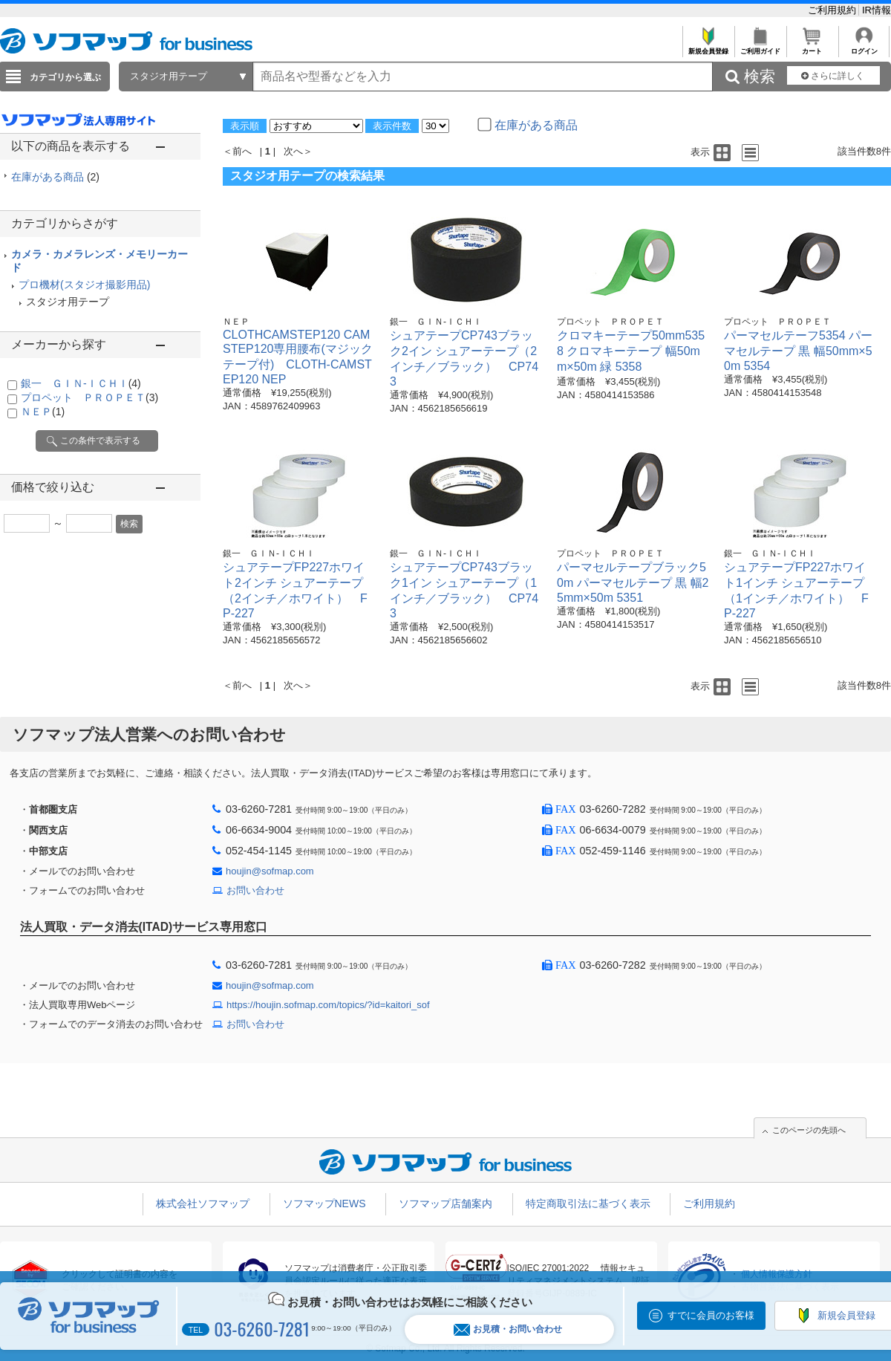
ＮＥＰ (43, 412)
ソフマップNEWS (324, 1203)
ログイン (864, 47)
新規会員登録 (708, 47)
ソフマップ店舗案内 (445, 1203)
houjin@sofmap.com (270, 871)
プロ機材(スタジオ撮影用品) (84, 284)
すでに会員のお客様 (711, 1315)
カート (812, 47)
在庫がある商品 (55, 177)
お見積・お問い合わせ (508, 1329)
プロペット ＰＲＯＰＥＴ (89, 397)
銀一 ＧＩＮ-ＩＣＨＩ (81, 383)
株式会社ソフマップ (202, 1203)
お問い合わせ (255, 890)
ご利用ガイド (760, 47)
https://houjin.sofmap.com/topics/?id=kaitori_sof (328, 1004)
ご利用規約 (833, 10)
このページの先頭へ (809, 1129)
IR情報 (876, 10)
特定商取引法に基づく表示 (588, 1203)
